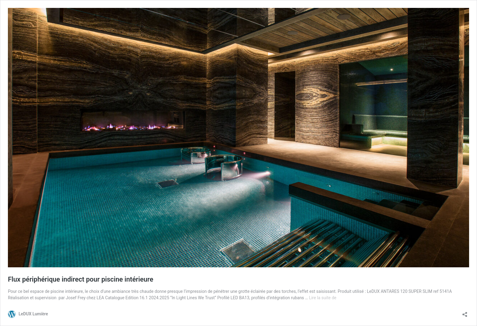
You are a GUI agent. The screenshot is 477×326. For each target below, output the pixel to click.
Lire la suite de (322, 297)
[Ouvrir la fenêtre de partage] (465, 312)
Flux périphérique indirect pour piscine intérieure (80, 279)
